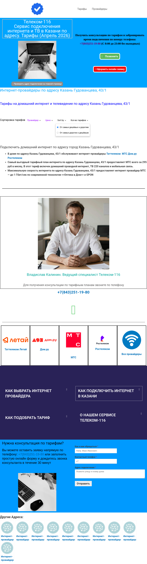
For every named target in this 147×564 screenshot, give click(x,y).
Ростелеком (15, 157)
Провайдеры (99, 8)
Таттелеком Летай (16, 349)
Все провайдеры (132, 354)
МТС (124, 153)
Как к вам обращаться (86, 446)
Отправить (83, 483)
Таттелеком (113, 153)
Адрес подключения (85, 467)
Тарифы (82, 8)
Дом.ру (132, 153)
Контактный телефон (86, 457)
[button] (36, 393)
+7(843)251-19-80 (90, 43)
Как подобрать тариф (27, 417)
